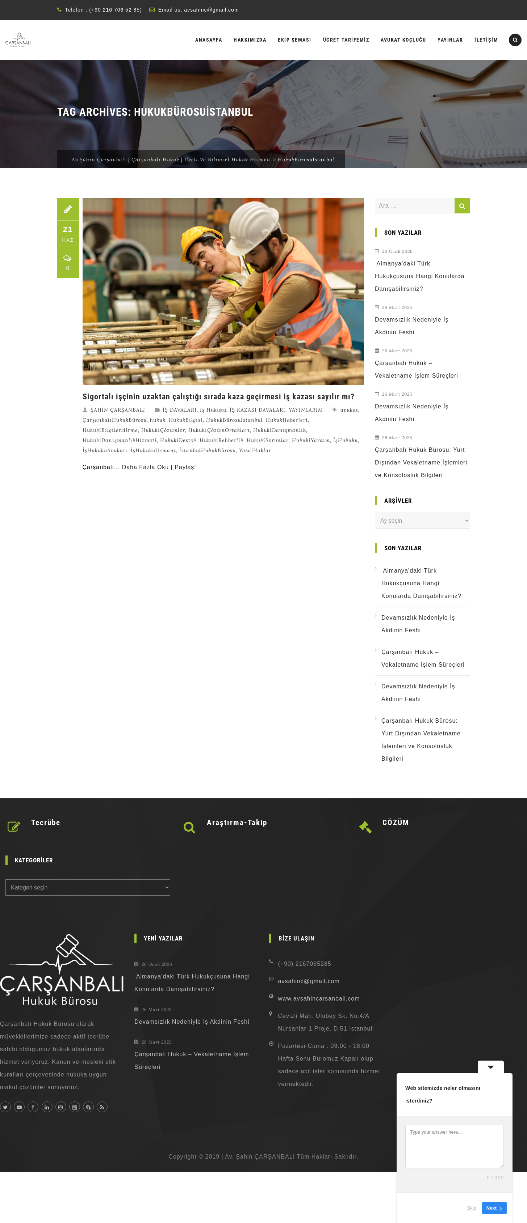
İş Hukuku (213, 410)
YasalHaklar (255, 450)
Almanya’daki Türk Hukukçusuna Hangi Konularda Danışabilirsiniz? (420, 276)
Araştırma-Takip (237, 822)
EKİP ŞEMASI (294, 40)
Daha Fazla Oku (145, 467)
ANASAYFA (208, 40)
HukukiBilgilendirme (110, 430)
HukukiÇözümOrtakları (219, 430)
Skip (471, 1208)
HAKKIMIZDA (250, 40)
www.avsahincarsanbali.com (319, 998)
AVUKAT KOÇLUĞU (403, 40)
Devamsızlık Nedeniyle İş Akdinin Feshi (412, 326)
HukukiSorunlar (268, 440)
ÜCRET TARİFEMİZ (346, 40)
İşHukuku (345, 440)
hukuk (158, 420)
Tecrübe (45, 822)
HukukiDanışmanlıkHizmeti (120, 440)
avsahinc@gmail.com (211, 10)
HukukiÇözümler (163, 430)
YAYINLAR (450, 40)
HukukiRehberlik (221, 440)
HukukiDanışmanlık (279, 430)
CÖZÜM (395, 822)
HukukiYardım (311, 440)
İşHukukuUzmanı (153, 450)
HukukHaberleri (287, 420)
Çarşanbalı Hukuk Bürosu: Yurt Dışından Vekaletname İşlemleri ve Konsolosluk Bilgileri (421, 462)
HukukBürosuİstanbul (234, 420)
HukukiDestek (178, 440)
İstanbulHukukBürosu (207, 450)
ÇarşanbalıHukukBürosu (115, 420)
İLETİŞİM (486, 40)
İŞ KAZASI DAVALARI (257, 410)
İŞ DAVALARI (180, 410)
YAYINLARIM (306, 410)
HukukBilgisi (186, 420)
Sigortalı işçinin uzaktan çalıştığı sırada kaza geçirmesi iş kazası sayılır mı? (219, 396)
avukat (349, 410)
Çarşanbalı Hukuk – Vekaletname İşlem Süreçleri (416, 369)
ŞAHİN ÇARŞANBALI (118, 410)
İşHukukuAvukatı (105, 450)
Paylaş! (185, 467)
